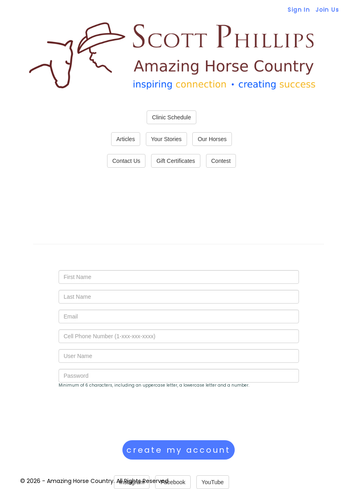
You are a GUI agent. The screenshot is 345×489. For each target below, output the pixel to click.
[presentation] (120, 414)
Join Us (327, 10)
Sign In (299, 10)
